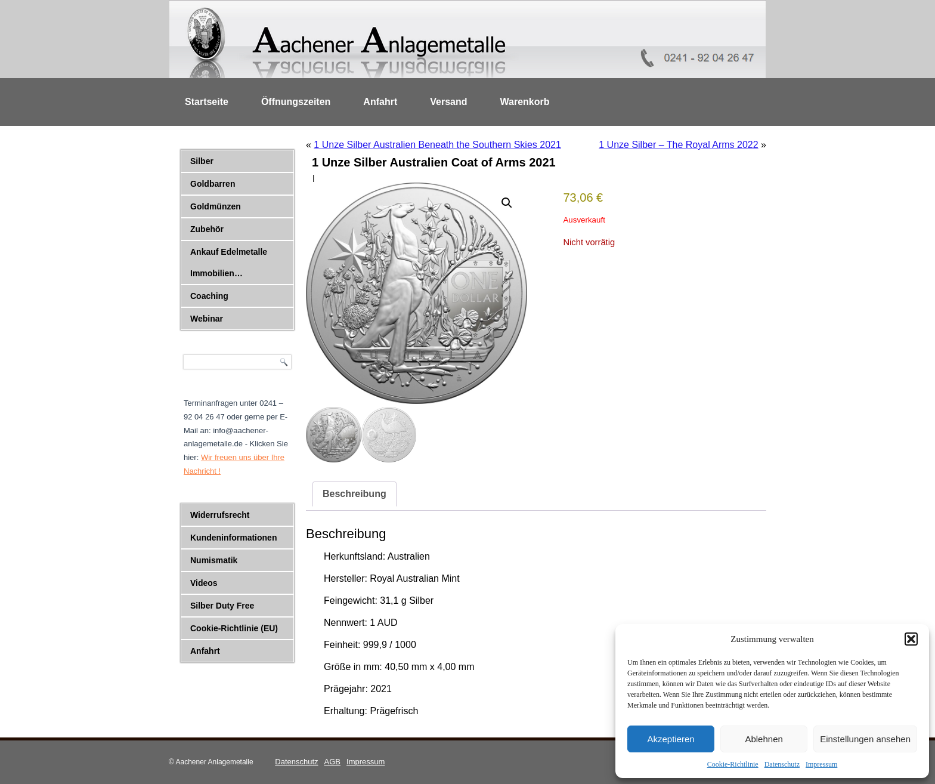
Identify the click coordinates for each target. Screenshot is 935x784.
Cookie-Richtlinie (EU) (234, 628)
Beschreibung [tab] (354, 494)
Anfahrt (380, 102)
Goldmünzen (215, 206)
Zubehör (207, 229)
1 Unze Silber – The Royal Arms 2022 (678, 145)
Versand (448, 102)
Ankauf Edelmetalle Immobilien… (228, 262)
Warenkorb (525, 102)
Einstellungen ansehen (865, 739)
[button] (911, 639)
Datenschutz (782, 764)
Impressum (821, 764)
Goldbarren (212, 184)
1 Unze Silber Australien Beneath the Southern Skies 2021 (437, 145)
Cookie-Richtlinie (732, 764)
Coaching (209, 296)
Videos (204, 583)
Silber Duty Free (222, 605)
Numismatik (213, 560)
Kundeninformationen (233, 537)
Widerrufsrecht (219, 515)
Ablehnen (763, 739)
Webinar (206, 318)
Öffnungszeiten (295, 102)
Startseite (206, 102)
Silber (201, 161)
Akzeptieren (670, 739)
